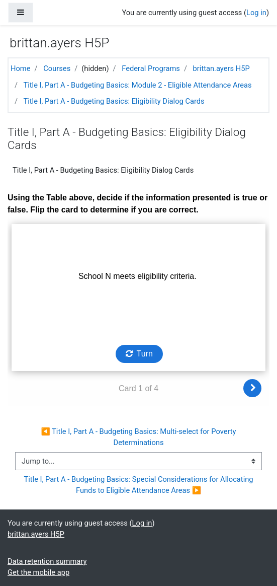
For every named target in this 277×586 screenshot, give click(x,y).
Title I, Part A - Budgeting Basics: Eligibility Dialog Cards (113, 101)
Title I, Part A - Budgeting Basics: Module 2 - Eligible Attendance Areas (137, 85)
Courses (56, 68)
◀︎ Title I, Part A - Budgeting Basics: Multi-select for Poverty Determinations (139, 437)
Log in (256, 12)
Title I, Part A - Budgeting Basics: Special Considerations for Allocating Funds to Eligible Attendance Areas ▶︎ (139, 485)
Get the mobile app (38, 572)
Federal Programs (151, 68)
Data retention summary (47, 561)
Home (21, 68)
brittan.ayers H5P (221, 68)
